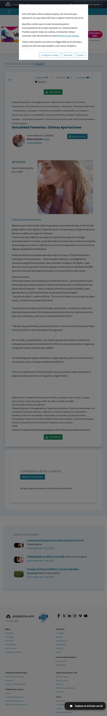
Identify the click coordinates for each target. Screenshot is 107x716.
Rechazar (68, 55)
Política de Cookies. (69, 35)
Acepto (80, 55)
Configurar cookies (50, 55)
